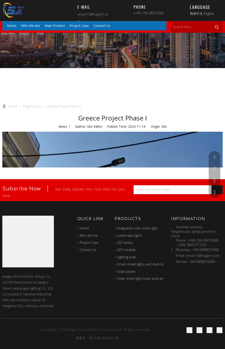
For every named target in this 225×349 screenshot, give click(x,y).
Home (84, 228)
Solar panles (126, 271)
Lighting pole (126, 257)
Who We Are (89, 235)
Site (164, 126)
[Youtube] (219, 330)
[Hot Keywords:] (217, 27)
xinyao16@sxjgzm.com (203, 255)
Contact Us (88, 249)
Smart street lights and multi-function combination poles (159, 264)
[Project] (112, 50)
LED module (126, 249)
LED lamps (125, 242)
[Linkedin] (199, 330)
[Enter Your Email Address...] (152, 189)
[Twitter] (209, 330)
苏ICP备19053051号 (104, 338)
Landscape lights (129, 235)
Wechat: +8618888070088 (195, 261)
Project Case (89, 242)
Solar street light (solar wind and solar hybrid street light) (159, 278)
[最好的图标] (28, 241)
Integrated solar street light (137, 228)
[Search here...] (191, 27)
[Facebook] (189, 330)
